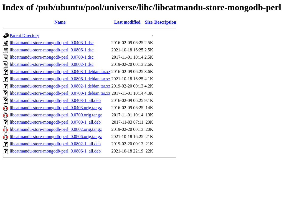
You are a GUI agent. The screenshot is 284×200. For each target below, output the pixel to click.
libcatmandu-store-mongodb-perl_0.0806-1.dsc (51, 50)
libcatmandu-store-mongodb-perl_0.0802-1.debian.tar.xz (60, 86)
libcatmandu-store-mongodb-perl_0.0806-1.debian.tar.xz (60, 78)
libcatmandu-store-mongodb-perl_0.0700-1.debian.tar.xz (60, 93)
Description (165, 22)
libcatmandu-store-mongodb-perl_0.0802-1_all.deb (55, 143)
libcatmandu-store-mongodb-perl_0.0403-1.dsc (51, 42)
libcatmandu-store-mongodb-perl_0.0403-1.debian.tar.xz (60, 71)
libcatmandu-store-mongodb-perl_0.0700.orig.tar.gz (56, 114)
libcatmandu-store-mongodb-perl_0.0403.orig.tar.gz (56, 107)
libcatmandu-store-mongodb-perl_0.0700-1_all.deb (55, 122)
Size (149, 22)
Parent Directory (24, 35)
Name (59, 22)
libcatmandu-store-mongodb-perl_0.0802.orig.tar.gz (56, 129)
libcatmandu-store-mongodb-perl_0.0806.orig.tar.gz (56, 136)
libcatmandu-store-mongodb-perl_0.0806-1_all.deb (55, 151)
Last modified (127, 22)
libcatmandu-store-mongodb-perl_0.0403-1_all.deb (55, 100)
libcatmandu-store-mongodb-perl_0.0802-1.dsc (51, 64)
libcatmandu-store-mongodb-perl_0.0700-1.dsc (51, 57)
